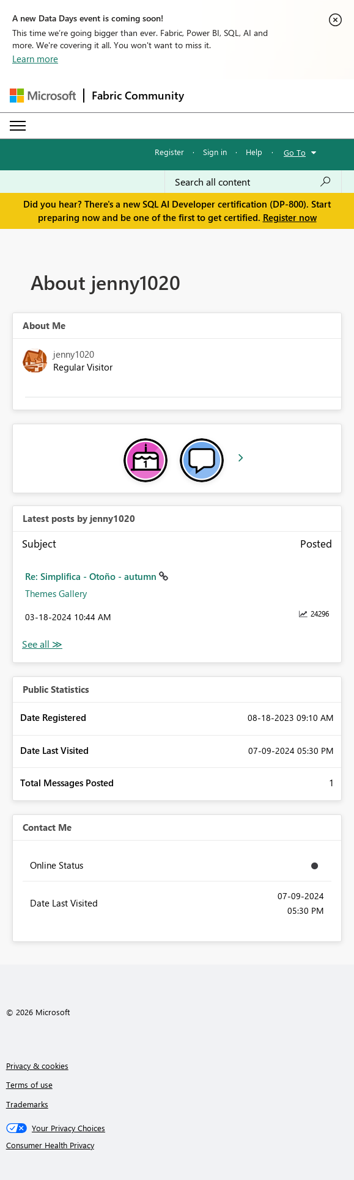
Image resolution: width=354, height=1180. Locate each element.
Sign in (215, 152)
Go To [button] (295, 152)
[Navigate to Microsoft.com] (43, 96)
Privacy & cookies (37, 1065)
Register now (290, 217)
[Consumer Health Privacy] (177, 1145)
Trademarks (27, 1104)
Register (169, 152)
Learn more (35, 58)
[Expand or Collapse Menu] (17, 126)
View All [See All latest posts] (42, 644)
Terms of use (29, 1084)
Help (254, 152)
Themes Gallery (56, 593)
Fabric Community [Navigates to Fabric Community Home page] (138, 95)
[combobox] (253, 182)
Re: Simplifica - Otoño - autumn (92, 576)
